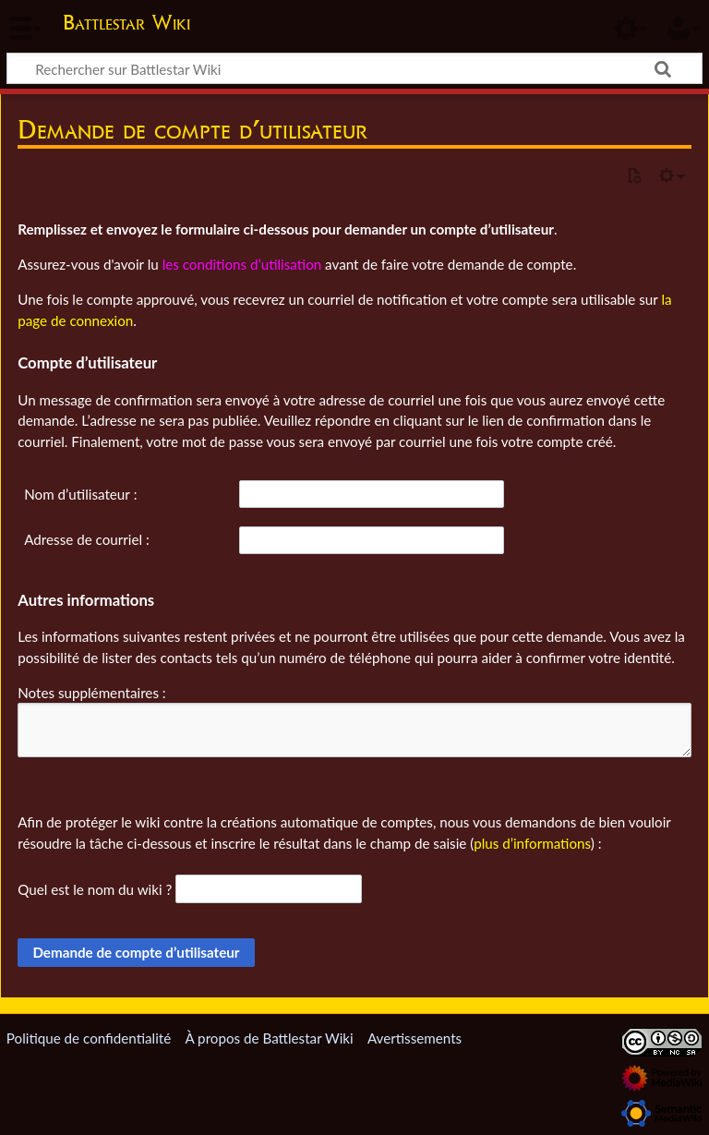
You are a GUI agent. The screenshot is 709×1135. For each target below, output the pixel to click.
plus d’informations (532, 843)
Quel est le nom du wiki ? (95, 889)
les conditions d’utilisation (242, 264)
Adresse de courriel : (87, 539)
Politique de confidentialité (88, 1038)
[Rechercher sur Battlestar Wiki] (354, 68)
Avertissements (414, 1038)
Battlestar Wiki (126, 22)
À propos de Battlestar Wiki (269, 1038)
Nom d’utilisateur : (80, 494)
